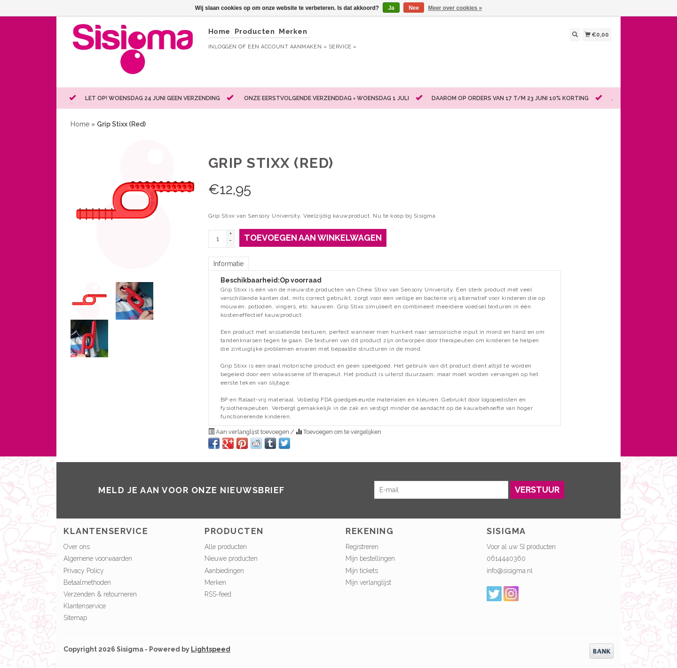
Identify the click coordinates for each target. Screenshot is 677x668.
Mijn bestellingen (370, 558)
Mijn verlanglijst (368, 582)
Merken (293, 31)
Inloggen (222, 47)
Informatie (228, 263)
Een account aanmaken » (287, 47)
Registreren (362, 546)
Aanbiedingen (224, 570)
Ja (391, 8)
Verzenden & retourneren (100, 594)
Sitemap (75, 617)
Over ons (76, 546)
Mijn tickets (362, 570)
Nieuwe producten (231, 558)
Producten (255, 31)
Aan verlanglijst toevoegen (249, 431)
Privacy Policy (83, 570)
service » (343, 47)
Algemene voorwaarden (97, 558)
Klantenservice (84, 606)
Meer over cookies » (455, 8)
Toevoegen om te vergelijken (338, 431)
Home (219, 31)
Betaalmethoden (87, 582)
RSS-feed (218, 594)
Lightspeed (210, 649)
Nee (414, 8)
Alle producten (226, 546)
